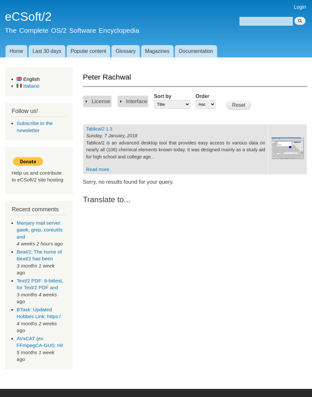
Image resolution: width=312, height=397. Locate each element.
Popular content (88, 51)
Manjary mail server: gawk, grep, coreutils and (39, 230)
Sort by (163, 96)
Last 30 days (46, 51)
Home (16, 51)
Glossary (126, 51)
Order (202, 96)
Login (300, 7)
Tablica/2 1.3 (99, 128)
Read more (97, 169)
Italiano (28, 86)
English (28, 79)
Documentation (196, 51)
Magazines (157, 51)
